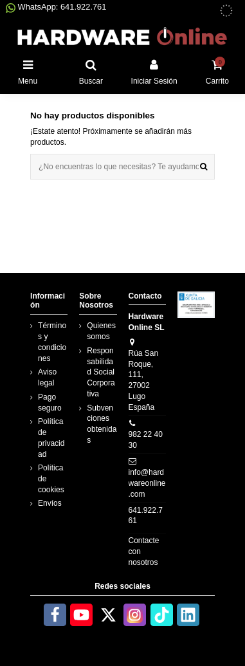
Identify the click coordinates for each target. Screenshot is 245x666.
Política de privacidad (51, 437)
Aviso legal (47, 377)
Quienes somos (101, 331)
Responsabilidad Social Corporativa (100, 372)
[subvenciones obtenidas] (226, 10)
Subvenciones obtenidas (101, 424)
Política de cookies (51, 478)
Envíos (50, 503)
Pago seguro (50, 402)
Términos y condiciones (52, 341)
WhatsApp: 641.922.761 (56, 7)
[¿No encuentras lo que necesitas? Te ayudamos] (203, 166)
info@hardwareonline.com (147, 483)
